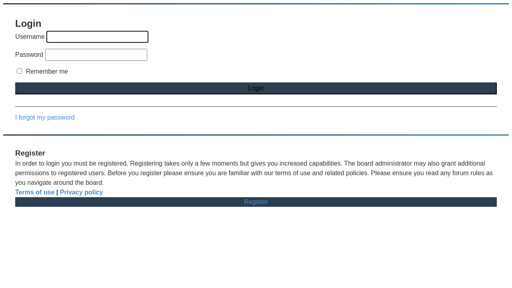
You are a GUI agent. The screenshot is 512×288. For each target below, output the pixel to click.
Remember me (42, 71)
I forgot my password (45, 117)
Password (29, 54)
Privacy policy (81, 192)
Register (256, 201)
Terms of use (34, 192)
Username (30, 36)
